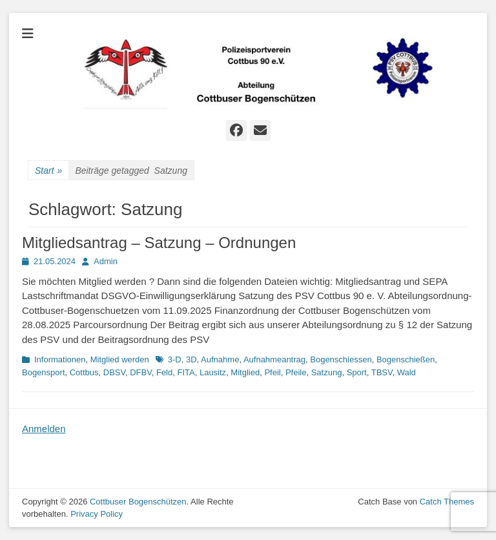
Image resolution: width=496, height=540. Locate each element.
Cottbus (84, 372)
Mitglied (245, 372)
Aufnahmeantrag (274, 359)
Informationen (60, 359)
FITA (185, 372)
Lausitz (213, 372)
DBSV (114, 372)
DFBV (140, 372)
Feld (164, 372)
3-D (174, 359)
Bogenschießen (406, 359)
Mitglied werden (119, 359)
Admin (106, 261)
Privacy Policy (96, 514)
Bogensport (43, 372)
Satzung (326, 372)
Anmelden (44, 428)
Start (48, 171)
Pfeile (296, 372)
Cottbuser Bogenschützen (138, 501)
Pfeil (272, 372)
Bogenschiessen (340, 359)
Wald (406, 372)
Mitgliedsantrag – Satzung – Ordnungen (159, 242)
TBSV (382, 372)
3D (191, 359)
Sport (357, 372)
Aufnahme (220, 359)
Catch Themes (447, 501)
